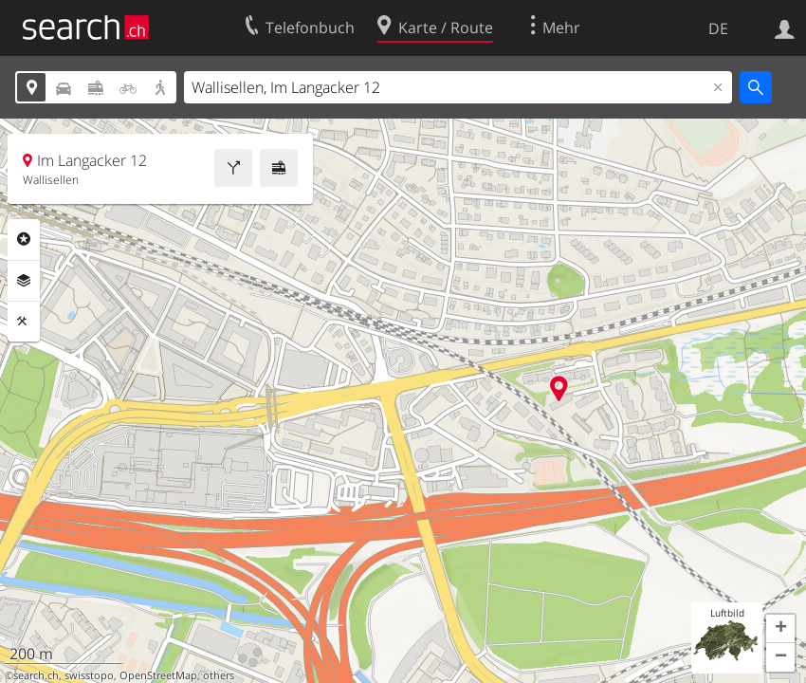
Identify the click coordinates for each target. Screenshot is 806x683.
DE (718, 28)
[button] (780, 629)
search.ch (36, 675)
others (218, 675)
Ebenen (24, 281)
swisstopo (89, 675)
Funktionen (24, 322)
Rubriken (24, 239)
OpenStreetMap (158, 675)
